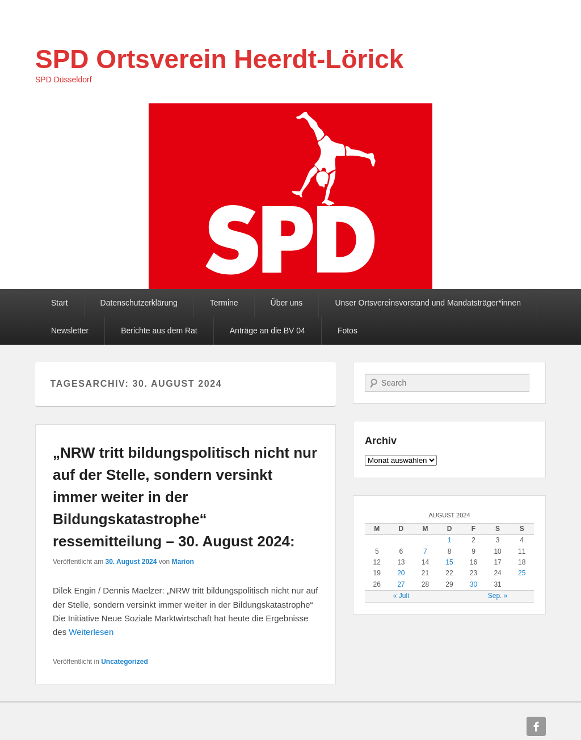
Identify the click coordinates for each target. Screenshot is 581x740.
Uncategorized (124, 662)
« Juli (401, 596)
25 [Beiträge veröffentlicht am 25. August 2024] (521, 573)
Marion (182, 562)
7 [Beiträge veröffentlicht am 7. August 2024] (425, 551)
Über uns (287, 302)
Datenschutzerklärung (139, 302)
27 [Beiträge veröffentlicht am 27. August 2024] (401, 584)
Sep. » (498, 596)
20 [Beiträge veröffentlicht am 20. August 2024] (401, 573)
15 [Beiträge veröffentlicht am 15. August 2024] (449, 562)
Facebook (536, 726)
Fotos (347, 330)
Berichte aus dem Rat (159, 330)
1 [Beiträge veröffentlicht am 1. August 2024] (450, 540)
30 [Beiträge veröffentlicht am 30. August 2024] (473, 584)
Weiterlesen (91, 632)
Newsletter (70, 330)
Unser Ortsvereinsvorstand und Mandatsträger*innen (428, 302)
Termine (224, 302)
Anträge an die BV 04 (267, 330)
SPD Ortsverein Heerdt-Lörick (219, 59)
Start (59, 302)
